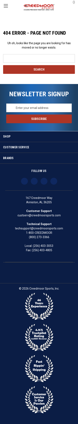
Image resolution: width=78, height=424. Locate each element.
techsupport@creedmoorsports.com (39, 228)
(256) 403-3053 (43, 245)
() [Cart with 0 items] (72, 2)
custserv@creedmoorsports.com (39, 215)
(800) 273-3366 (39, 237)
